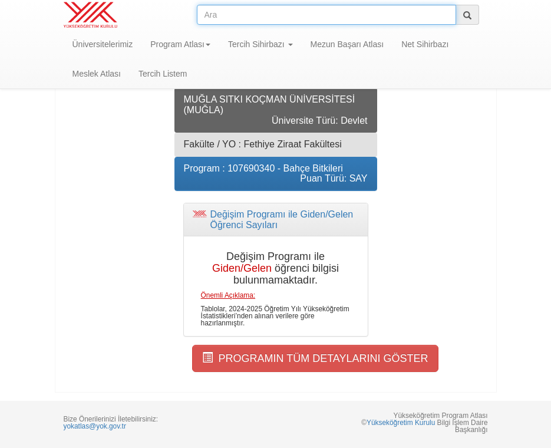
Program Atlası (180, 44)
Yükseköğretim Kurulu (401, 423)
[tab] (276, 219)
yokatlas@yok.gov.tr (95, 426)
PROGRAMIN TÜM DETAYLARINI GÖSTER (315, 358)
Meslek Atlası (96, 73)
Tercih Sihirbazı (260, 44)
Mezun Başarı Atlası (347, 44)
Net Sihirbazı (424, 44)
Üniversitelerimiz (102, 44)
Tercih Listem (162, 73)
